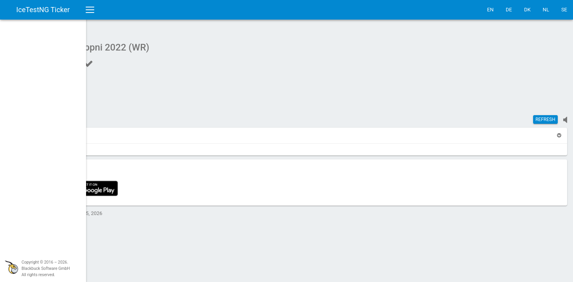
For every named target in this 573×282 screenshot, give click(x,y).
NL (546, 10)
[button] (106, 131)
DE (509, 10)
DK (527, 10)
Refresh (545, 115)
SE (564, 10)
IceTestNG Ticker (43, 9)
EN (490, 10)
